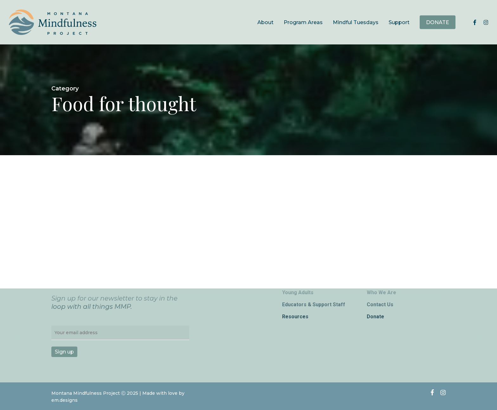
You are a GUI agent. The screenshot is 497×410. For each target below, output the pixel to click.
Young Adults (297, 292)
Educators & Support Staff (313, 304)
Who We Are (381, 292)
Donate (375, 317)
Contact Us (380, 304)
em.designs (64, 400)
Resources (295, 317)
